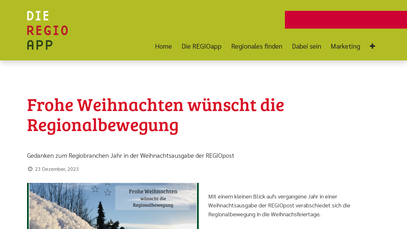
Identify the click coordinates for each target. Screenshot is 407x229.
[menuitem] (166, 46)
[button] (372, 46)
